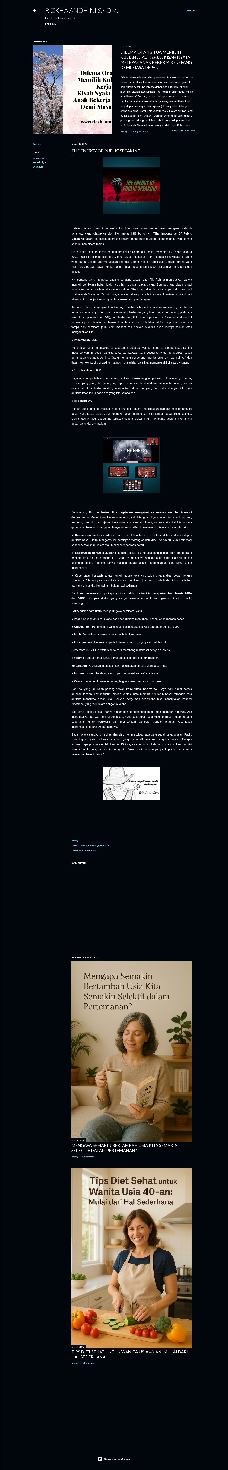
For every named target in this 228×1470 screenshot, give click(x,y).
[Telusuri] (189, 10)
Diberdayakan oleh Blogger (114, 1459)
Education (39, 157)
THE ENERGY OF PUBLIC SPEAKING (105, 150)
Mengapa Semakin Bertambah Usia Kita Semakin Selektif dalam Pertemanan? (124, 1148)
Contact (76, 24)
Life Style (38, 166)
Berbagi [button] (124, 131)
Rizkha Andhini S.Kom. (81, 10)
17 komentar (87, 1363)
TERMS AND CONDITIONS (138, 24)
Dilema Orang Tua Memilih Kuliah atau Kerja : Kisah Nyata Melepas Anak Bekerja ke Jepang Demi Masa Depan (156, 59)
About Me (61, 24)
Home (49, 24)
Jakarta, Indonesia (87, 850)
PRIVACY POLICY (94, 24)
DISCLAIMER (113, 24)
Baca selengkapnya (183, 130)
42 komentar (87, 1156)
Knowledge (39, 162)
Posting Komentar (139, 131)
